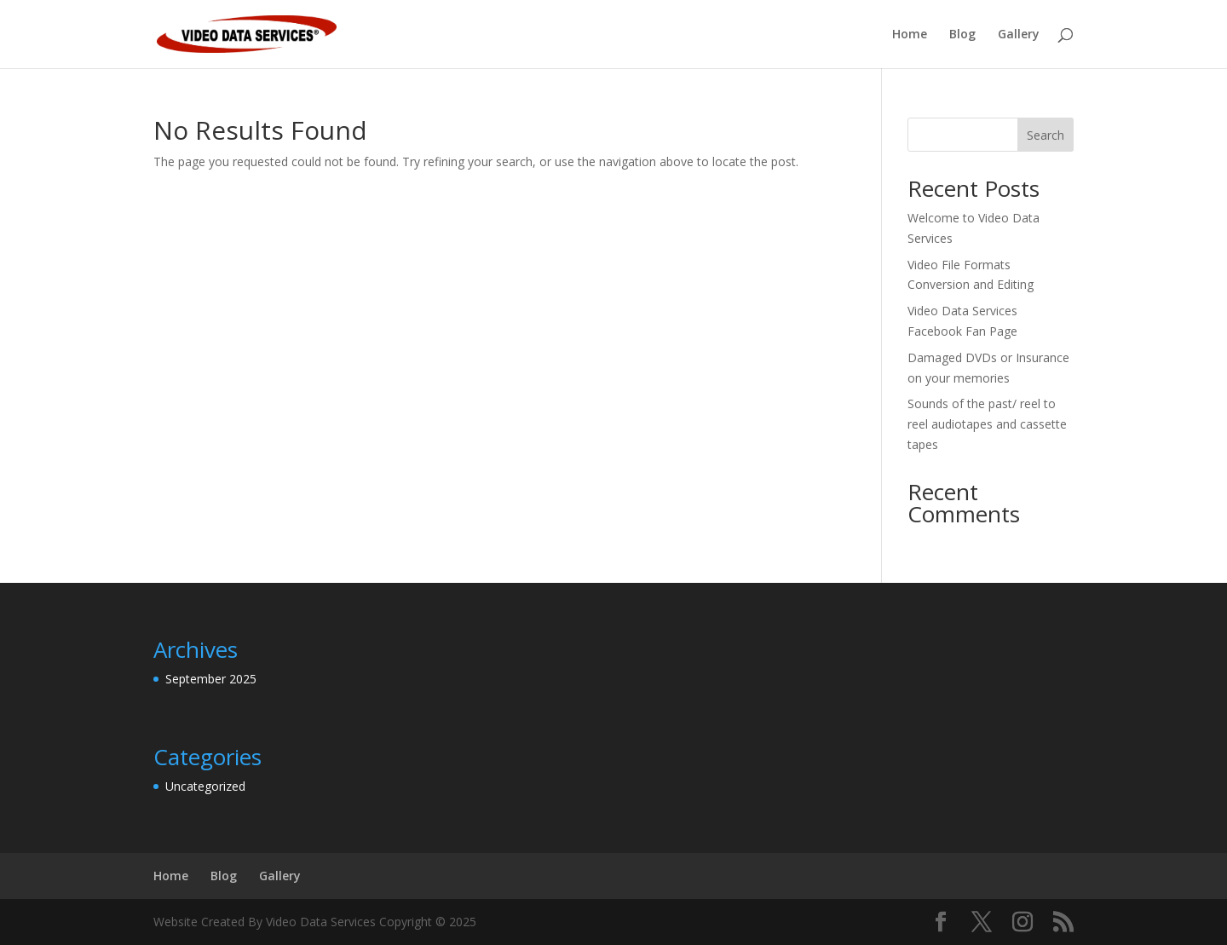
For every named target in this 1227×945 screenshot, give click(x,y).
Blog (962, 35)
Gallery (1019, 35)
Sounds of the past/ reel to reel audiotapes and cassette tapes (987, 423)
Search (1045, 135)
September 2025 (210, 679)
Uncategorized (205, 786)
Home (909, 35)
